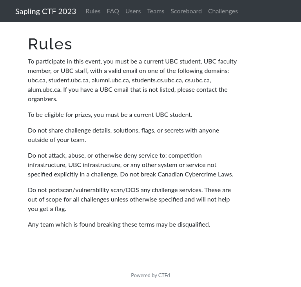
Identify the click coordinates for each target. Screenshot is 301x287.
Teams (155, 11)
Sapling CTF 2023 (45, 11)
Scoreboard (186, 11)
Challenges (223, 11)
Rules (93, 11)
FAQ (113, 11)
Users (133, 11)
